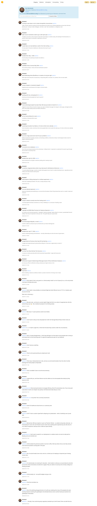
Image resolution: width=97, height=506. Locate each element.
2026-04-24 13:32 (25, 162)
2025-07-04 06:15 (25, 428)
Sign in (86, 2)
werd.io (27, 11)
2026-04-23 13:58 (25, 194)
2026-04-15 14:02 (25, 265)
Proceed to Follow (53, 16)
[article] (48, 25)
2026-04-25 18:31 (25, 152)
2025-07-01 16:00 (25, 484)
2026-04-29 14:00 (25, 110)
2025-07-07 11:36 (25, 365)
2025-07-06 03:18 (25, 417)
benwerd (24, 21)
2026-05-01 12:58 (25, 60)
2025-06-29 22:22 (25, 503)
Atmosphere (48, 2)
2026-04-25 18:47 (25, 141)
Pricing (61, 2)
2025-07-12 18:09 (25, 306)
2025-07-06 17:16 (25, 392)
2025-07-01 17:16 (25, 468)
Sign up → (93, 2)
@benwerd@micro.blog (41, 10)
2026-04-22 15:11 (25, 215)
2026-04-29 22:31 (25, 99)
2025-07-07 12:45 (25, 347)
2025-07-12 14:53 (25, 322)
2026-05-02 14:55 (25, 40)
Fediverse (41, 2)
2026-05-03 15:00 (25, 29)
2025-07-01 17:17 (25, 457)
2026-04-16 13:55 (25, 255)
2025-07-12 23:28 (25, 284)
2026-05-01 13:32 (25, 50)
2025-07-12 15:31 (25, 314)
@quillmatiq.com (26, 434)
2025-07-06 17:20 (25, 382)
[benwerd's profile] (19, 22)
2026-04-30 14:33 (25, 79)
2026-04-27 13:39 (25, 120)
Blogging (36, 2)
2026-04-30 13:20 (25, 89)
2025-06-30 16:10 (25, 495)
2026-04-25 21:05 (25, 130)
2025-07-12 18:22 (25, 296)
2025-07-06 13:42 (25, 400)
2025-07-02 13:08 (25, 447)
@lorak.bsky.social (26, 388)
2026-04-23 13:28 (25, 204)
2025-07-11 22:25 (25, 330)
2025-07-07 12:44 (25, 355)
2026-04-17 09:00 (25, 235)
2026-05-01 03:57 (25, 69)
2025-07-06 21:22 (25, 372)
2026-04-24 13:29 (25, 173)
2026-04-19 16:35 (25, 225)
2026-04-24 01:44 (25, 183)
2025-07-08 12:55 (25, 339)
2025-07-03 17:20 (25, 438)
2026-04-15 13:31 (25, 274)
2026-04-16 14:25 (25, 245)
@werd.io (24, 280)
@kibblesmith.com (26, 397)
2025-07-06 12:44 (25, 407)
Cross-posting (56, 2)
